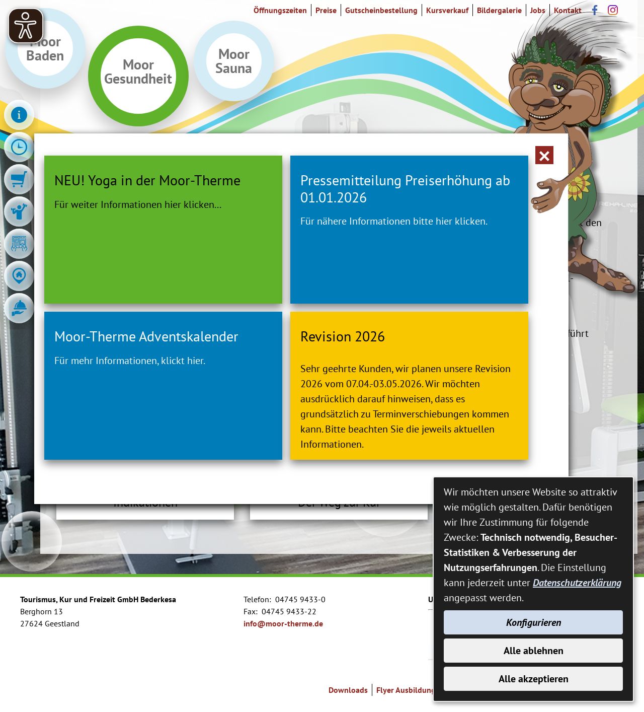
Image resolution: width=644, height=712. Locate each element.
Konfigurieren (533, 622)
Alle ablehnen (534, 650)
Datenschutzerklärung (577, 582)
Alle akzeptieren (534, 678)
